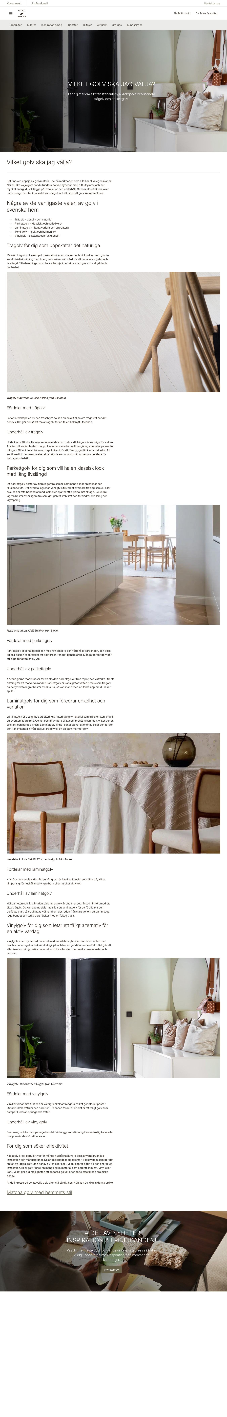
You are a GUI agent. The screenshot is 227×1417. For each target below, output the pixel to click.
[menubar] (76, 25)
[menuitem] (15, 25)
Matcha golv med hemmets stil (39, 1192)
